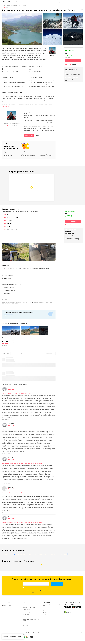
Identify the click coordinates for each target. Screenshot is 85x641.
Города (6, 603)
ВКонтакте (45, 612)
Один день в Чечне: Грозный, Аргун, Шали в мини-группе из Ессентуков (20, 393)
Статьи (24, 602)
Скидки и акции (26, 609)
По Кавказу (6, 554)
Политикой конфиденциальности (50, 592)
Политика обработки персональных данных (31, 620)
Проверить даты (73, 60)
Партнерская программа (30, 632)
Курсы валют (25, 625)
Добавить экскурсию (7, 610)
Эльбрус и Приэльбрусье (18, 554)
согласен (27, 587)
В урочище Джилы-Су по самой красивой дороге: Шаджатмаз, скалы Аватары (22, 429)
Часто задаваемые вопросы (29, 604)
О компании (21, 632)
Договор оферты (26, 614)
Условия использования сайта (29, 616)
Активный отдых (62, 554)
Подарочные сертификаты (29, 607)
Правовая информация (43, 632)
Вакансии (52, 632)
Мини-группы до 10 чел (40, 554)
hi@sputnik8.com (46, 614)
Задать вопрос (29, 135)
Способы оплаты (26, 623)
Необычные (52, 554)
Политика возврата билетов (29, 612)
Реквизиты (57, 632)
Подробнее (38, 135)
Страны (6, 605)
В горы (29, 554)
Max (50, 612)
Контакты (63, 632)
